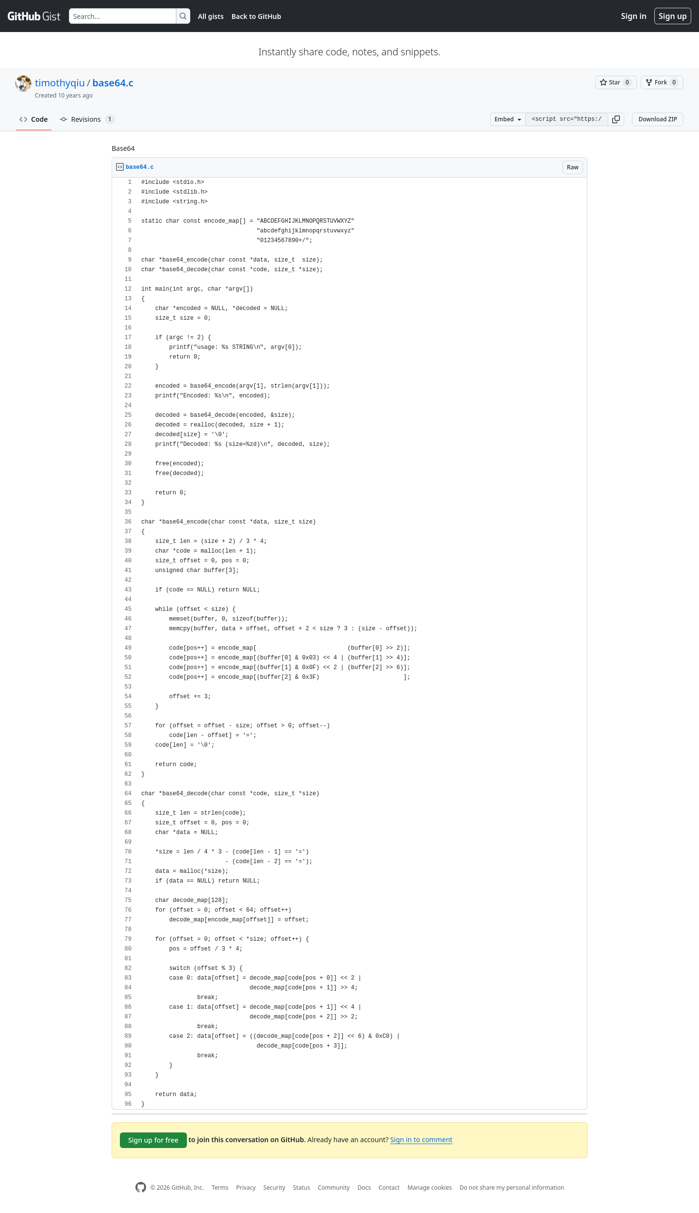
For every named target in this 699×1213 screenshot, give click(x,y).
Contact (389, 1187)
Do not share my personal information (512, 1187)
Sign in (634, 16)
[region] (349, 644)
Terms (220, 1187)
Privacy (246, 1187)
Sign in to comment (421, 1139)
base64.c (112, 82)
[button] (616, 119)
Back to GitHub (256, 16)
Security (274, 1187)
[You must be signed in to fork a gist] (662, 82)
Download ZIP (657, 119)
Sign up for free (153, 1140)
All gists (211, 16)
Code (33, 119)
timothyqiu (60, 82)
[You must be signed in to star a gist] (616, 82)
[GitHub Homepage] (141, 1187)
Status (301, 1187)
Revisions (87, 119)
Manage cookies (429, 1187)
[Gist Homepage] (34, 16)
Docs (364, 1187)
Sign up (673, 16)
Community (334, 1187)
